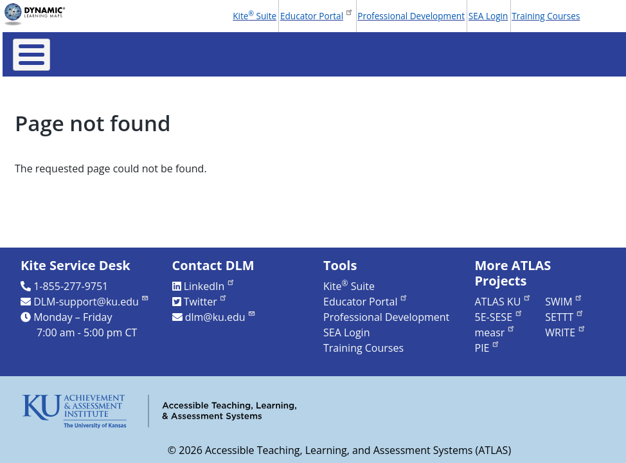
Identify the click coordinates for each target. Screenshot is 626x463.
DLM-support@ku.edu (91, 302)
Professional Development (411, 16)
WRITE (565, 332)
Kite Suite (254, 15)
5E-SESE (499, 317)
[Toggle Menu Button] (31, 55)
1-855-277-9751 (70, 286)
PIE (488, 348)
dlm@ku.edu (220, 317)
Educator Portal (316, 14)
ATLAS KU (503, 302)
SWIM (564, 302)
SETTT (564, 317)
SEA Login (488, 16)
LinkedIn (209, 286)
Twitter (206, 302)
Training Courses (546, 16)
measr (495, 332)
